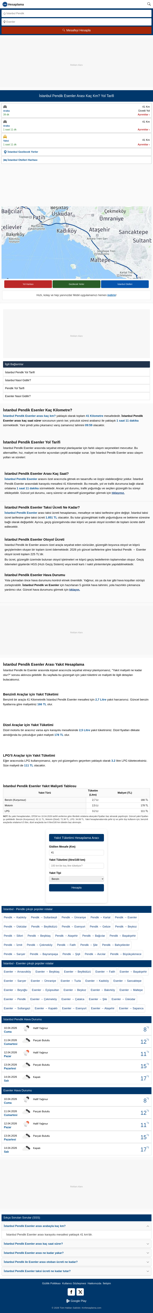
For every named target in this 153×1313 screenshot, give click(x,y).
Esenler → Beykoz (75, 990)
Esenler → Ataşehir (102, 1008)
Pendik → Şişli (71, 954)
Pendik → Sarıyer (14, 954)
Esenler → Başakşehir (133, 971)
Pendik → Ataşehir (66, 935)
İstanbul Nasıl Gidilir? (18, 380)
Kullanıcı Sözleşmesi (74, 1283)
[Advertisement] (76, 59)
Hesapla (76, 887)
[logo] (13, 4)
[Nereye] (76, 22)
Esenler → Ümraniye (43, 980)
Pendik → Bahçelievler (116, 944)
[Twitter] (80, 1292)
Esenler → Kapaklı (46, 1008)
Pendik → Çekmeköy (39, 944)
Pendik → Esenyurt (73, 926)
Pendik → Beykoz (126, 926)
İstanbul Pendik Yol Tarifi (20, 372)
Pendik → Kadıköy (15, 917)
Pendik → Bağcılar (93, 935)
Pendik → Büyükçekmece (125, 954)
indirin (111, 295)
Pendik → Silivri (13, 935)
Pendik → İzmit (13, 944)
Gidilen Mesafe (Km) (62, 846)
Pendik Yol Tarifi (14, 388)
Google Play (76, 1301)
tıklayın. (74, 589)
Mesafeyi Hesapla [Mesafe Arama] (76, 30)
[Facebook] (71, 1292)
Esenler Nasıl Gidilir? (18, 396)
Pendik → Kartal (100, 917)
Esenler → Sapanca (131, 1008)
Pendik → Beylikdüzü (44, 926)
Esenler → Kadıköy (97, 980)
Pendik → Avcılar (95, 954)
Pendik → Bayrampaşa (44, 954)
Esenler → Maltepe (131, 990)
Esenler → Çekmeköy (43, 999)
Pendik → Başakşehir (123, 935)
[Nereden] (76, 13)
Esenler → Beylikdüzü (77, 971)
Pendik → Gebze (100, 926)
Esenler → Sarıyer (15, 980)
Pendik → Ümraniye (74, 917)
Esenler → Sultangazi (17, 1008)
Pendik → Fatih (66, 944)
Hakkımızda (94, 1283)
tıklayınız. (118, 492)
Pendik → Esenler (126, 917)
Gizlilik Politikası (51, 1283)
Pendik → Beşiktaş (39, 935)
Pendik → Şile (89, 944)
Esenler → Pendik (15, 999)
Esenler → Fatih (105, 971)
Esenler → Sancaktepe (127, 980)
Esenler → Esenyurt (74, 1008)
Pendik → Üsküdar (15, 926)
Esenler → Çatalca (72, 999)
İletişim (107, 1283)
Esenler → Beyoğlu (15, 990)
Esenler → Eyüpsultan (45, 990)
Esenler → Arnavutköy (17, 971)
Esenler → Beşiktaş (47, 971)
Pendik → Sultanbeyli (44, 917)
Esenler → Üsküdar (123, 999)
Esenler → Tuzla (71, 980)
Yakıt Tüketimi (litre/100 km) (67, 859)
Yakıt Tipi (55, 872)
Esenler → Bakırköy (103, 990)
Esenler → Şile (98, 999)
